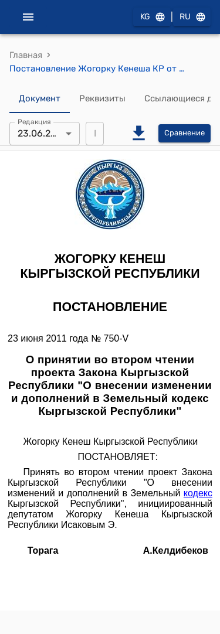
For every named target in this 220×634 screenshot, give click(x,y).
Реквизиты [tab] (102, 99)
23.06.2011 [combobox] (41, 133)
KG (152, 17)
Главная (25, 55)
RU (192, 17)
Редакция (34, 121)
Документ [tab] (39, 99)
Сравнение (184, 133)
